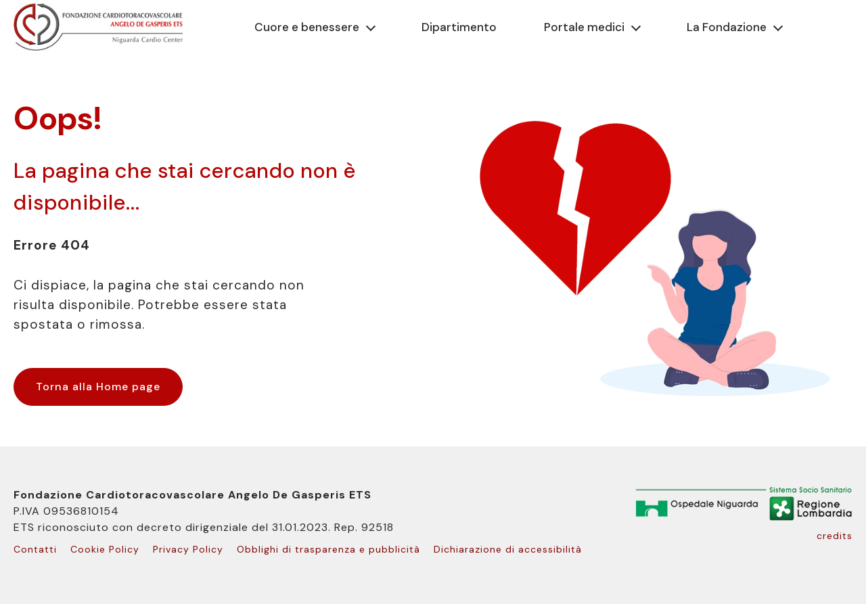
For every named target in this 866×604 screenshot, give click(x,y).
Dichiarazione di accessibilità (508, 549)
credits (834, 536)
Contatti (35, 549)
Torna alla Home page (98, 386)
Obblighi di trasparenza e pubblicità (328, 549)
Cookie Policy (104, 549)
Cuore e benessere (306, 27)
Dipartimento (459, 27)
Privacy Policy (188, 549)
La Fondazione (727, 27)
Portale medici (584, 27)
